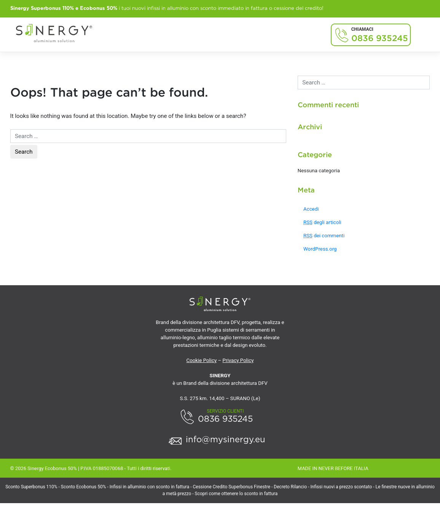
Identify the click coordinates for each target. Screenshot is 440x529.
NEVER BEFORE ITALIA (343, 468)
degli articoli (322, 222)
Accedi (311, 209)
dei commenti (323, 235)
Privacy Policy (238, 360)
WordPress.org (320, 249)
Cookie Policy (202, 360)
